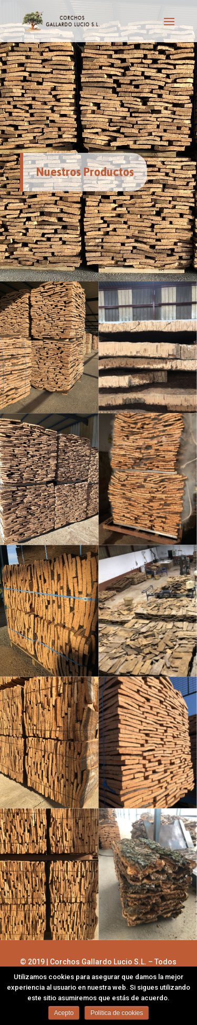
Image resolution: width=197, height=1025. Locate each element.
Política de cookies (116, 1013)
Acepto (64, 1013)
